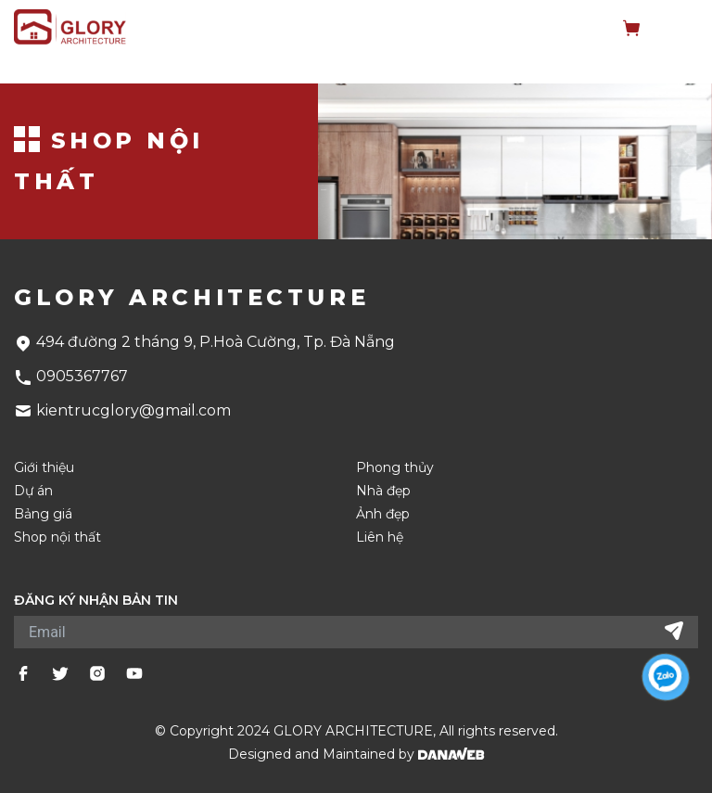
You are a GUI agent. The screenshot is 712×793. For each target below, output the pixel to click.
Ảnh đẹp (383, 514)
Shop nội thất (57, 537)
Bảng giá (43, 514)
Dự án (33, 491)
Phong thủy (395, 468)
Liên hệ (379, 537)
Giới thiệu (44, 468)
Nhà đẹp (383, 491)
